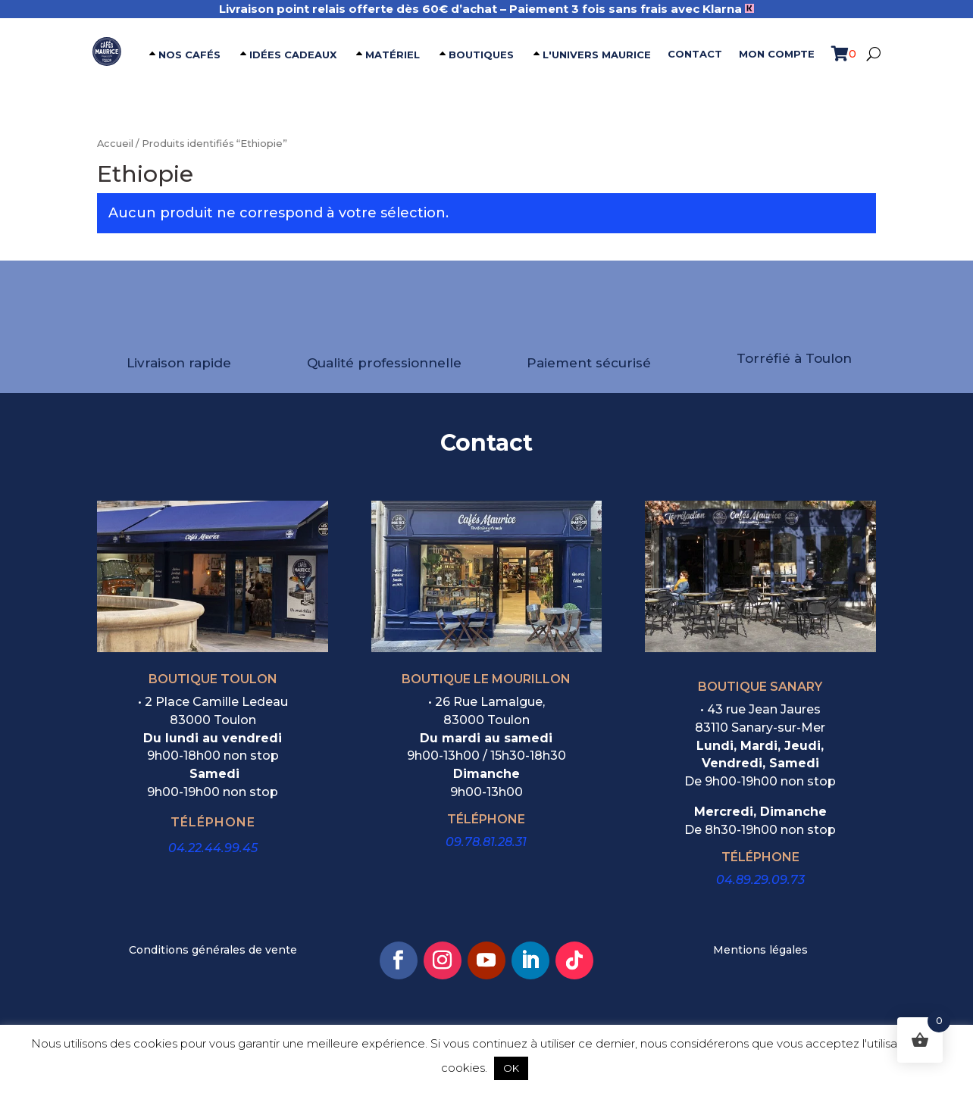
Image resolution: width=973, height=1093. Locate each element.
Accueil (115, 143)
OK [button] (511, 1068)
